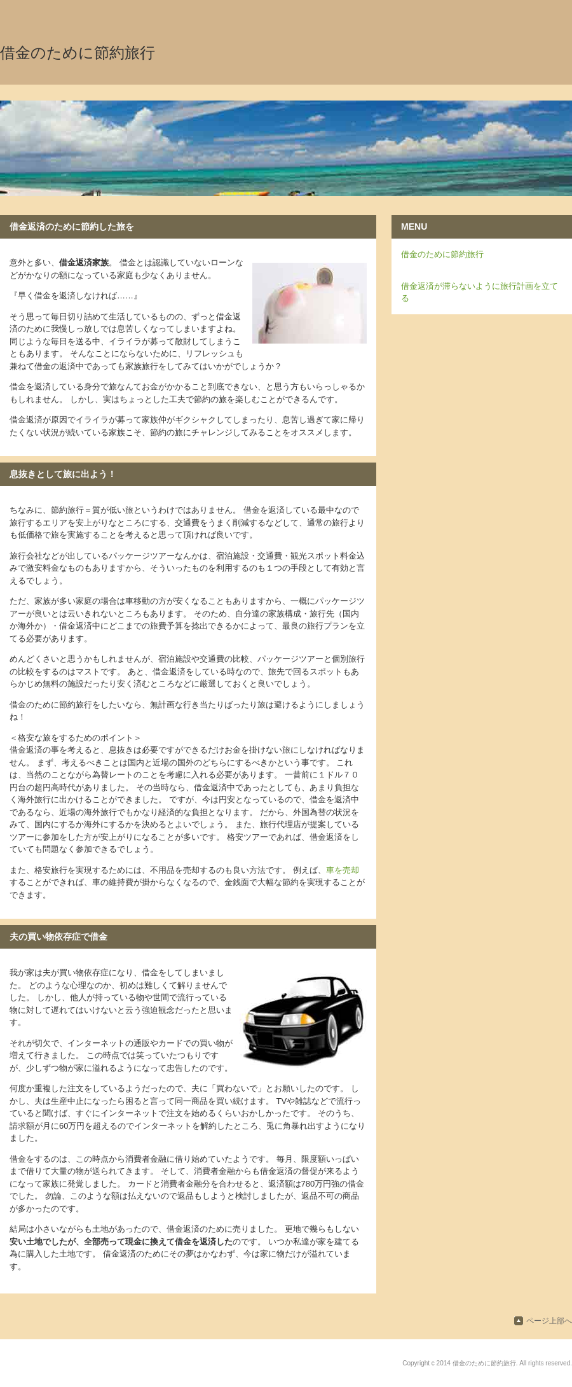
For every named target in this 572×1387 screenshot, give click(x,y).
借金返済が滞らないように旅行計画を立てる (479, 292)
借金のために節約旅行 (77, 53)
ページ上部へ (549, 1320)
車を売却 (342, 870)
